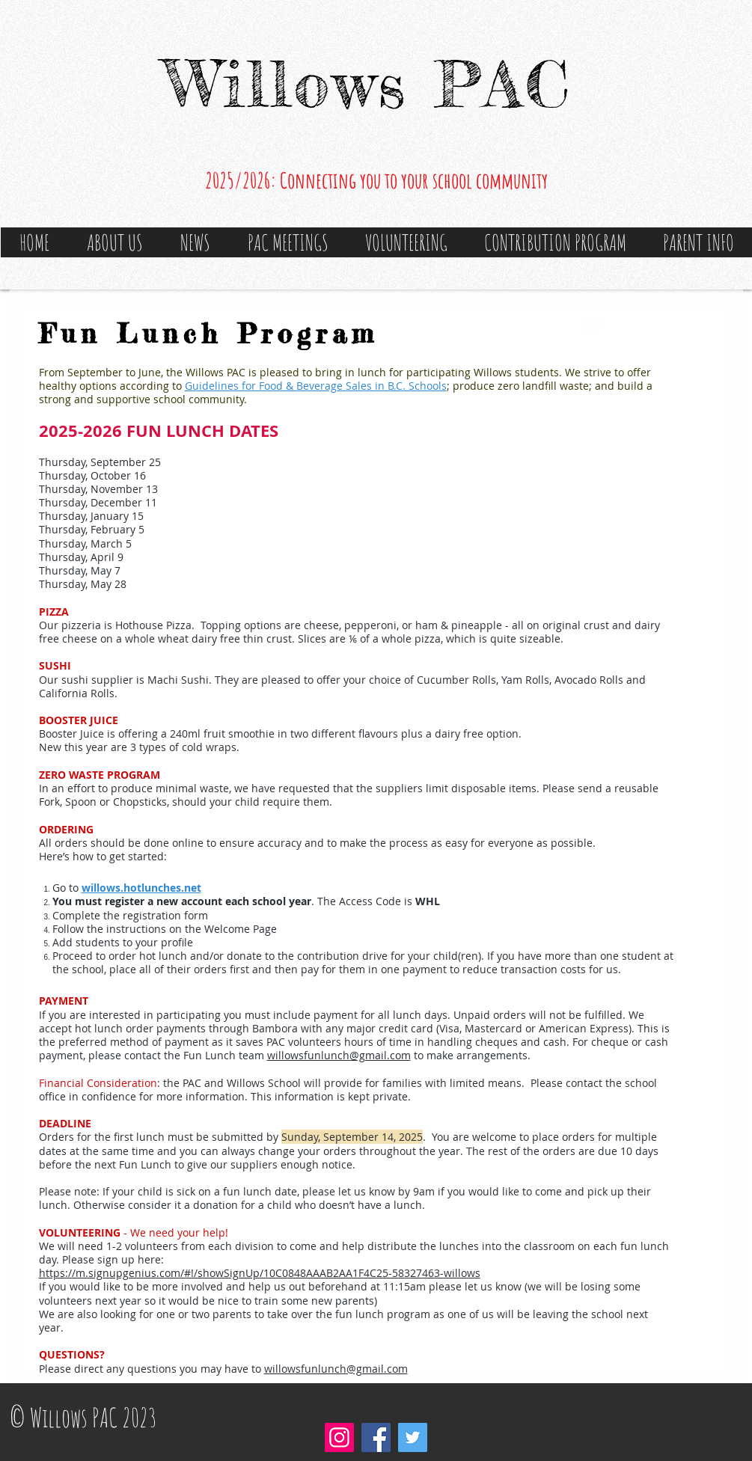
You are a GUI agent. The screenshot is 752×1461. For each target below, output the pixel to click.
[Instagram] (339, 1437)
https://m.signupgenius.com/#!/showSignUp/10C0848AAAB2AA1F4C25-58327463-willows (259, 1273)
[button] (115, 242)
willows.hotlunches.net (141, 887)
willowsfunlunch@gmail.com (339, 1055)
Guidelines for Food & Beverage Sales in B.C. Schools (316, 386)
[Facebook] (376, 1437)
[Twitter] (412, 1437)
